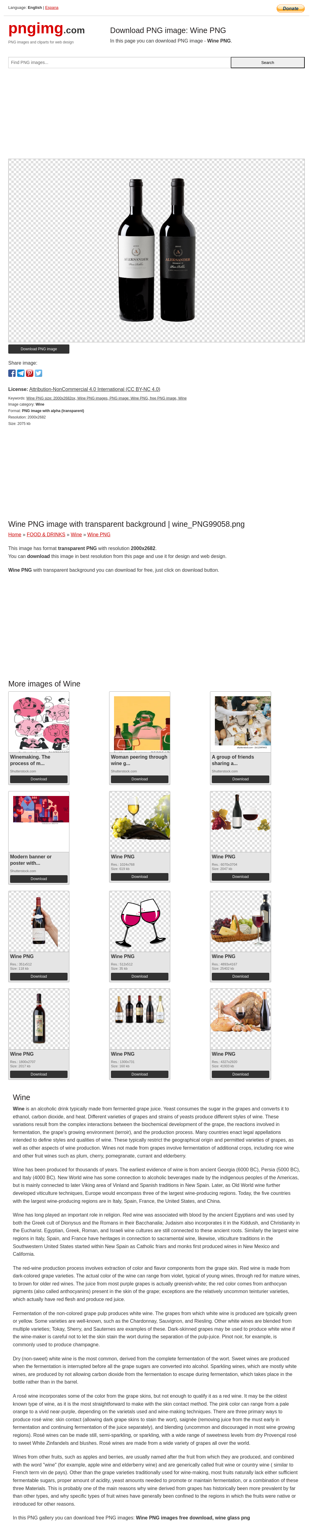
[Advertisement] (156, 116)
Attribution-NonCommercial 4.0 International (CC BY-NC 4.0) (94, 389)
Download (39, 779)
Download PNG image (39, 349)
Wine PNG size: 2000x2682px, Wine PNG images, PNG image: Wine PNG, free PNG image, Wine (106, 398)
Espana (51, 7)
